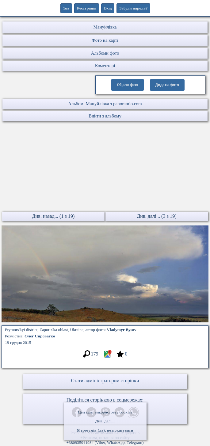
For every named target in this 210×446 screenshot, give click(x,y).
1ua (66, 8)
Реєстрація (86, 8)
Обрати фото (127, 85)
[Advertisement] (105, 167)
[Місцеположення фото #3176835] (107, 356)
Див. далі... (105, 421)
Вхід (108, 8)
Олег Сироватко (40, 336)
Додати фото (167, 85)
